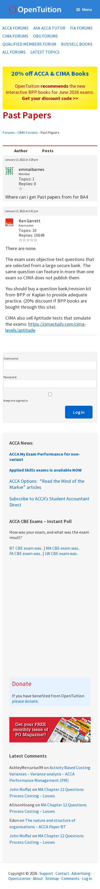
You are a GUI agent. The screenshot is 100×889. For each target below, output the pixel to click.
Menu (87, 9)
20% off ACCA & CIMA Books (50, 73)
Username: (11, 358)
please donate (25, 701)
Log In (79, 412)
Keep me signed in (15, 401)
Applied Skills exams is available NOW (45, 470)
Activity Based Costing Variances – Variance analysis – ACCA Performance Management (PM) (49, 774)
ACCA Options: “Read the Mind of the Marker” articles (46, 484)
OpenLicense (19, 878)
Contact (62, 873)
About (38, 878)
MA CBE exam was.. (63, 548)
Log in (87, 878)
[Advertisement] (50, 617)
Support (46, 873)
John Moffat (20, 789)
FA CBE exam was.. (25, 553)
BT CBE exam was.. (26, 548)
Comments (70, 878)
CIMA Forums (27, 132)
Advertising (80, 873)
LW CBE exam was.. (61, 553)
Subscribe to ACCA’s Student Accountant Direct (49, 502)
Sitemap (52, 878)
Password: (10, 377)
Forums (9, 132)
